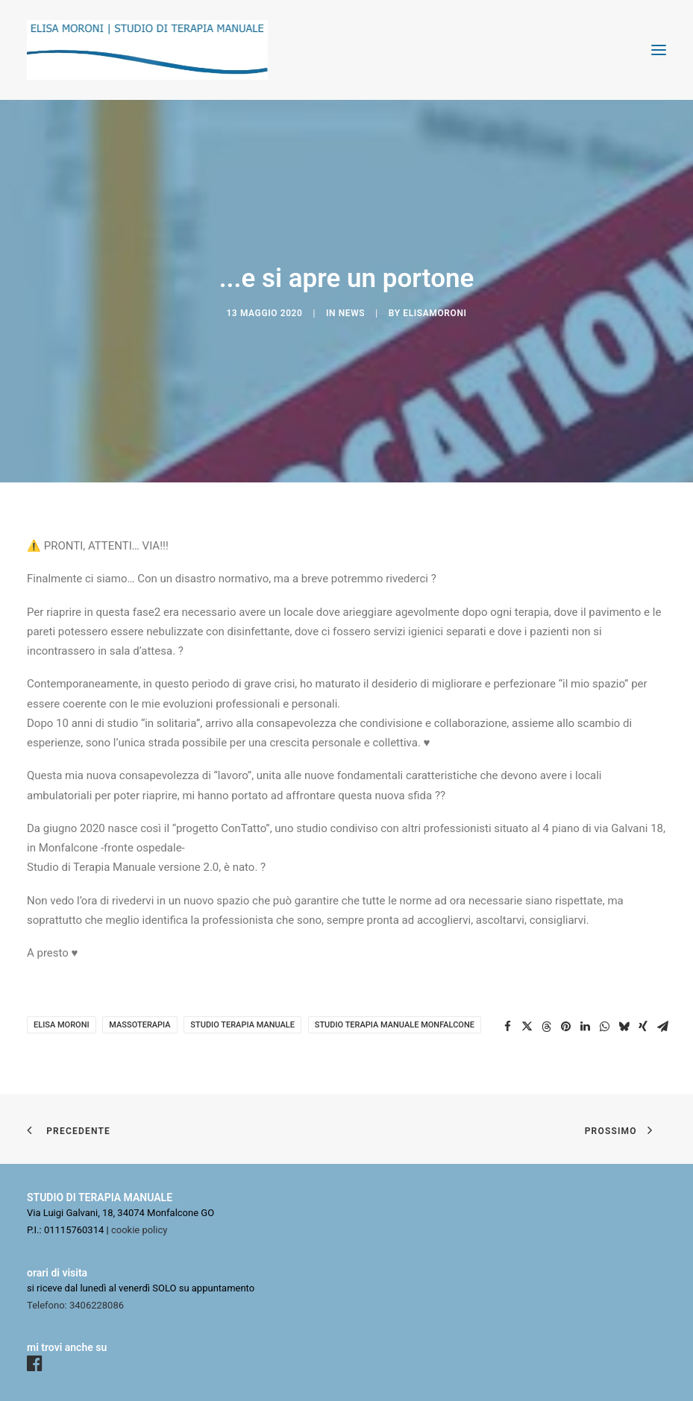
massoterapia (139, 1025)
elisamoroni (434, 313)
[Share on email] (662, 1027)
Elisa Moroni (62, 1025)
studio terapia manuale (242, 1025)
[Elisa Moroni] (147, 50)
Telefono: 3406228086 (75, 1305)
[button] (658, 50)
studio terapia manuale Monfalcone (394, 1025)
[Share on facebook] (507, 1027)
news (352, 313)
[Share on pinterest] (565, 1027)
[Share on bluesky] (624, 1027)
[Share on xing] (643, 1027)
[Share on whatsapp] (604, 1027)
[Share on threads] (546, 1027)
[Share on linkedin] (585, 1027)
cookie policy (139, 1229)
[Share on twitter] (527, 1027)
